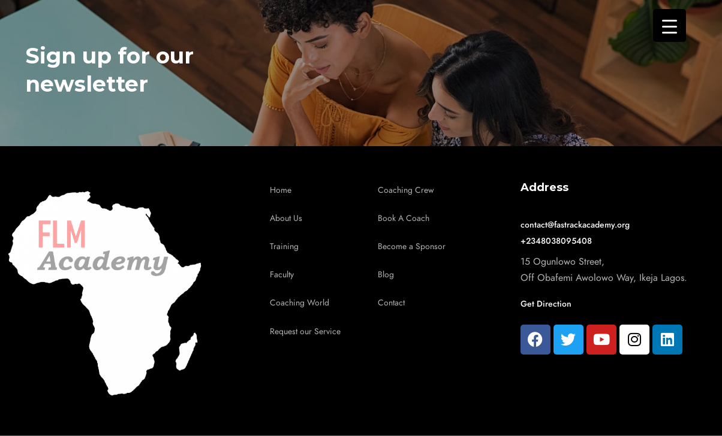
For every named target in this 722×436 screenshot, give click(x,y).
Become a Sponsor (412, 246)
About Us (286, 218)
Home (280, 190)
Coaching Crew (406, 190)
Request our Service (305, 331)
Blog (386, 274)
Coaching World (299, 302)
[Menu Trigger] (669, 25)
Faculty (282, 274)
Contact (391, 302)
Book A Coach (403, 218)
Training (284, 246)
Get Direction (546, 304)
